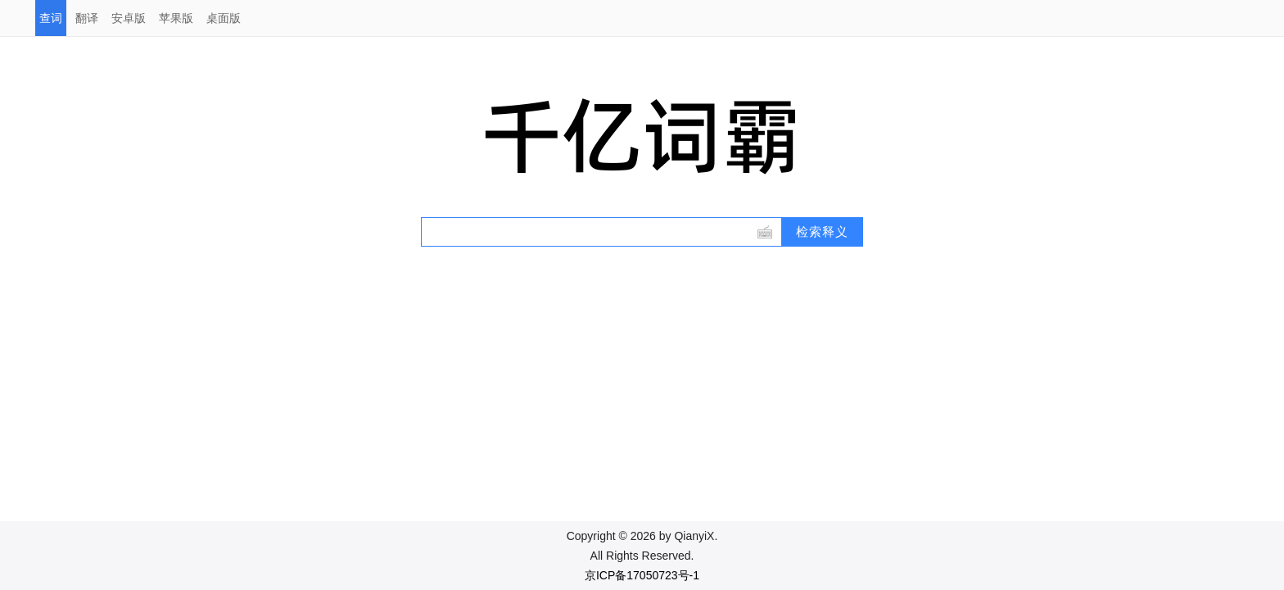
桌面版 (223, 18)
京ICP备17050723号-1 (642, 575)
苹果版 (176, 18)
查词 (50, 18)
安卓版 (128, 18)
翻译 (86, 18)
